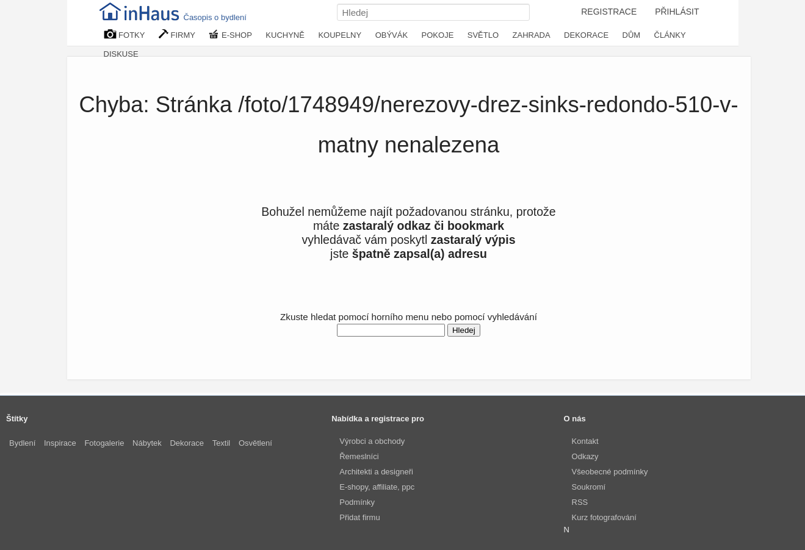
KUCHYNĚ (285, 35)
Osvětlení (255, 443)
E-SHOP (230, 34)
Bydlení (22, 443)
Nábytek (147, 443)
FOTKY (124, 34)
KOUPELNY (339, 35)
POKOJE (438, 35)
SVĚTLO (483, 35)
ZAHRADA (532, 35)
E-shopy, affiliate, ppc (376, 486)
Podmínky (357, 502)
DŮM (632, 35)
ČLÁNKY (670, 35)
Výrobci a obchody (372, 441)
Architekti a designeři (376, 471)
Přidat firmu (359, 517)
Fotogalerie (104, 443)
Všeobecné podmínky (610, 471)
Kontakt (585, 441)
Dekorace (187, 443)
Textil (221, 443)
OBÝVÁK (391, 35)
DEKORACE (586, 35)
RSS (580, 502)
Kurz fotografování (604, 517)
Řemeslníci (358, 456)
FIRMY (177, 34)
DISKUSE (121, 54)
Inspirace (60, 443)
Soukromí (589, 486)
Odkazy (585, 456)
